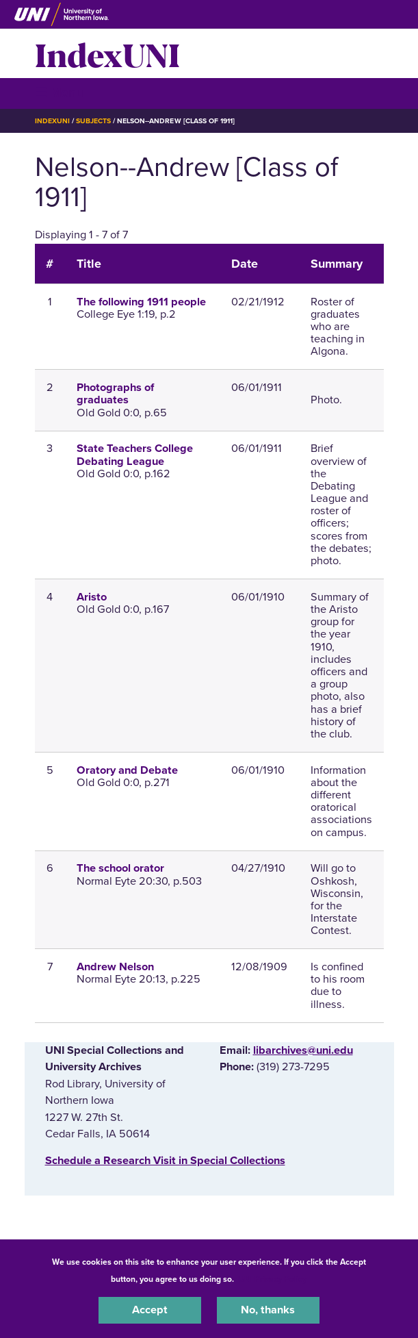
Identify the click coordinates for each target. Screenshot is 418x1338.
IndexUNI (107, 53)
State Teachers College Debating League (135, 455)
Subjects (93, 120)
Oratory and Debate (127, 770)
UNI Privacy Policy (272, 1279)
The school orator (120, 868)
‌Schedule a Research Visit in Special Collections (165, 1160)
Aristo (92, 597)
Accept (150, 1310)
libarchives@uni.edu (303, 1050)
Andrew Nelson (115, 967)
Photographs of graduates (115, 394)
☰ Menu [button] (59, 93)
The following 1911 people (141, 302)
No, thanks (268, 1310)
